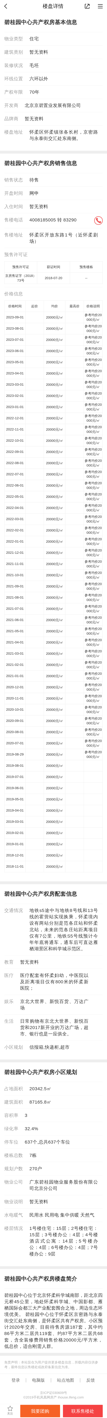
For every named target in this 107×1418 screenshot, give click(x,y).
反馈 (90, 1380)
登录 (15, 1380)
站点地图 (65, 1380)
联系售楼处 (82, 1411)
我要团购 (40, 1411)
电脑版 (38, 1380)
